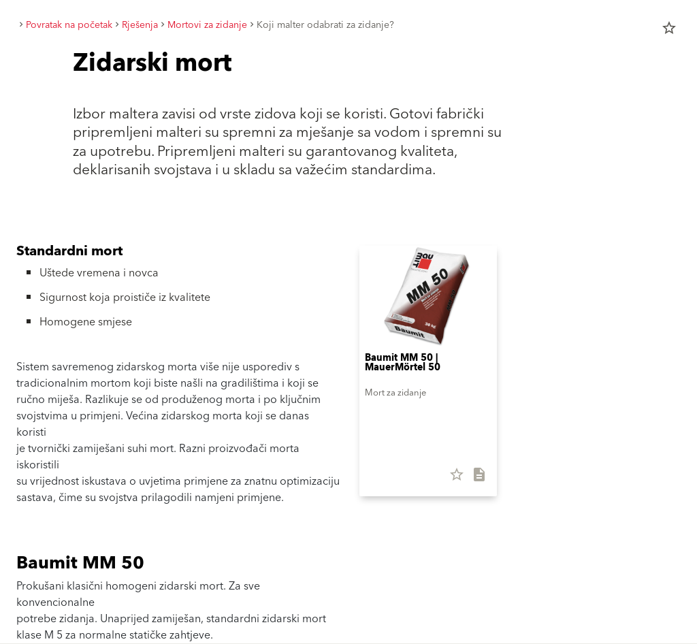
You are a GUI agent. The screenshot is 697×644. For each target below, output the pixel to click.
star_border (669, 28)
